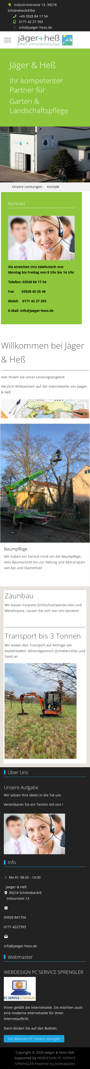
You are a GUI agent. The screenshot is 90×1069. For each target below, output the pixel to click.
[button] (45, 482)
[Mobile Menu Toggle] (7, 40)
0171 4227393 (15, 927)
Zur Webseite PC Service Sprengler (34, 1038)
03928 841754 (15, 917)
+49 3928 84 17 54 (33, 16)
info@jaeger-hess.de (35, 27)
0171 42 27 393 (31, 21)
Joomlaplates (64, 1063)
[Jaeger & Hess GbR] (45, 40)
